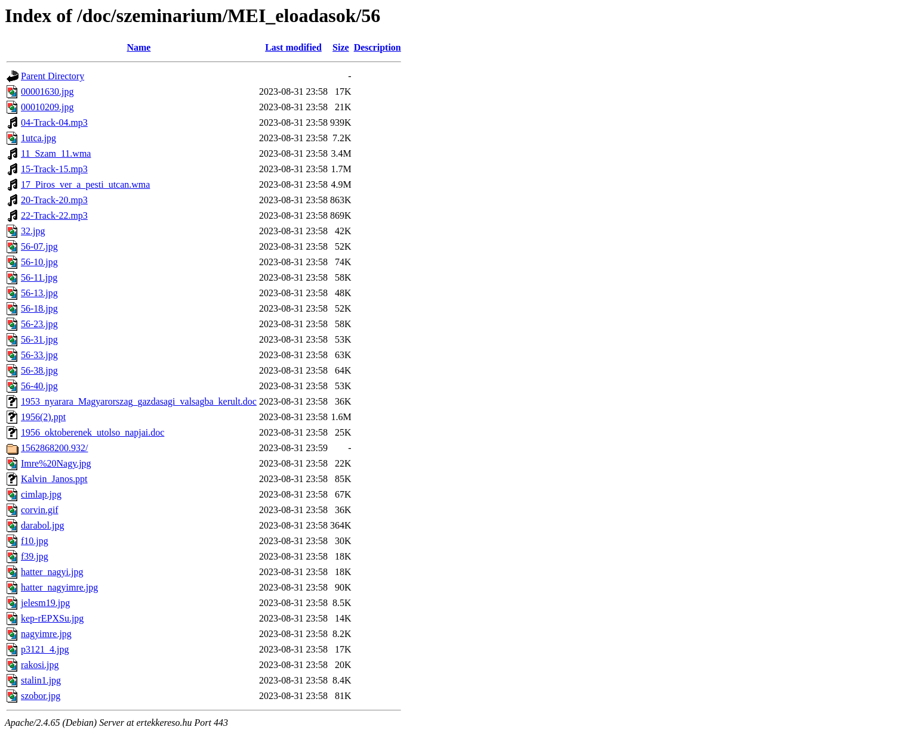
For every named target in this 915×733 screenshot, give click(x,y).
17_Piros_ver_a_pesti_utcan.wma (85, 184)
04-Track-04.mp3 (54, 122)
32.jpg (33, 231)
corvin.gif (39, 510)
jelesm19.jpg (45, 603)
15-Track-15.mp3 (54, 169)
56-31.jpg (39, 339)
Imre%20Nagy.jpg (56, 463)
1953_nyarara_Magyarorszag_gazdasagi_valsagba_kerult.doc (139, 401)
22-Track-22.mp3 (54, 215)
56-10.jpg (39, 262)
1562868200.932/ (54, 448)
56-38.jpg (39, 370)
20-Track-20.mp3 (54, 200)
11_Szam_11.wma (56, 153)
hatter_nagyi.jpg (52, 572)
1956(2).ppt (43, 417)
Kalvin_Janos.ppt (54, 479)
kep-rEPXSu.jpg (52, 618)
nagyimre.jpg (46, 634)
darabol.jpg (42, 525)
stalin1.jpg (41, 680)
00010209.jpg (47, 107)
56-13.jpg (39, 293)
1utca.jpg (38, 138)
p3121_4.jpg (45, 649)
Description (377, 47)
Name (138, 47)
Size (340, 47)
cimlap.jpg (41, 494)
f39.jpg (34, 556)
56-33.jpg (39, 355)
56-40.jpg (39, 386)
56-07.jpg (39, 246)
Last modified (293, 47)
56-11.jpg (39, 277)
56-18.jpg (39, 308)
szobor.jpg (40, 696)
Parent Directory (52, 76)
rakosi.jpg (40, 665)
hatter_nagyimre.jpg (59, 587)
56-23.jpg (39, 324)
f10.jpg (34, 541)
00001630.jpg (47, 91)
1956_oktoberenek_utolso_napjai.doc (92, 432)
